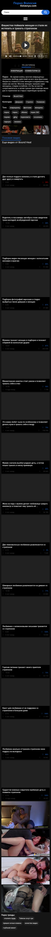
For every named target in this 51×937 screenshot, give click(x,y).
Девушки (19, 102)
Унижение (41, 102)
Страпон (29, 102)
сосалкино (38, 117)
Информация (17, 71)
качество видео (31, 923)
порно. (15, 112)
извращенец (15, 108)
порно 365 (35, 112)
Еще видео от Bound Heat (16, 142)
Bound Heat (18, 96)
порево (7, 117)
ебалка (24, 112)
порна (6, 112)
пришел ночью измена (12, 923)
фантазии (27, 108)
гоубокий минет (9, 928)
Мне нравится (15, 65)
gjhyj (15, 117)
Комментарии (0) (32, 71)
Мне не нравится (18, 65)
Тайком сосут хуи (26, 918)
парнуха (7, 122)
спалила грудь (10, 918)
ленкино (17, 122)
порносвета (25, 117)
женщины (39, 108)
